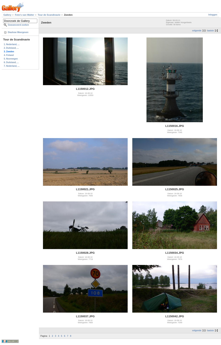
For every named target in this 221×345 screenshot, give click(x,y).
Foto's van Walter (24, 15)
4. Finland (9, 55)
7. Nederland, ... (11, 66)
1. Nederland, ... (11, 44)
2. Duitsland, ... (11, 48)
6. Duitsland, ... (11, 62)
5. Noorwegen (11, 59)
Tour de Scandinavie (49, 15)
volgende (196, 30)
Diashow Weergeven (18, 32)
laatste (210, 30)
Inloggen (212, 15)
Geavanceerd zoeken (18, 25)
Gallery (7, 15)
